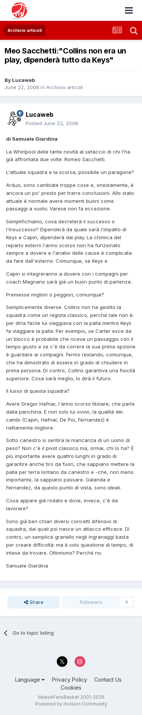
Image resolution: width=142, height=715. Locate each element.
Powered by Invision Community (71, 704)
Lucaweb (23, 80)
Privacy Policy (69, 679)
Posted (52, 123)
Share (34, 602)
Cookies (71, 687)
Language (30, 679)
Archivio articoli (64, 87)
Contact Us (108, 679)
